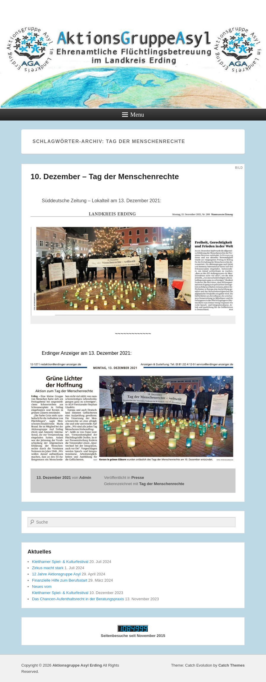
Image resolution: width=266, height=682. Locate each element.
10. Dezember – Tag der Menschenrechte (105, 176)
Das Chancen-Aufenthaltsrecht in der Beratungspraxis (78, 599)
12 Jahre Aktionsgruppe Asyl (56, 574)
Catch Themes (231, 665)
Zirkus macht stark (47, 568)
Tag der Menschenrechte (161, 484)
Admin (85, 477)
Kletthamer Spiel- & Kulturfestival (60, 561)
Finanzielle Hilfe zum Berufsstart (59, 580)
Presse (137, 477)
